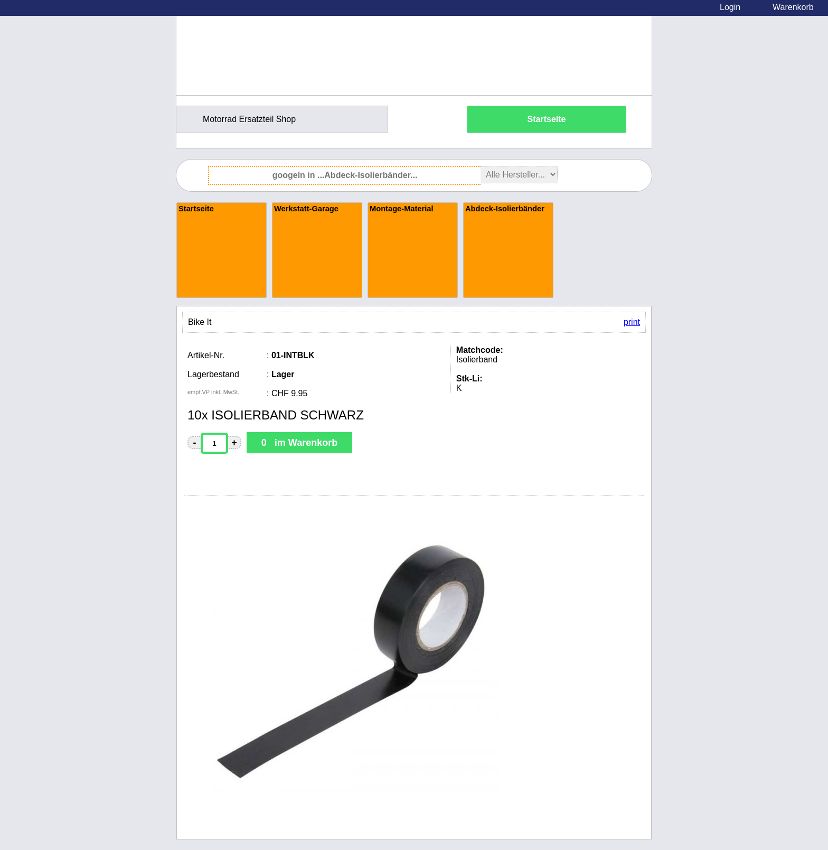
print (632, 321)
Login (730, 7)
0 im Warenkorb (299, 442)
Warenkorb (793, 7)
